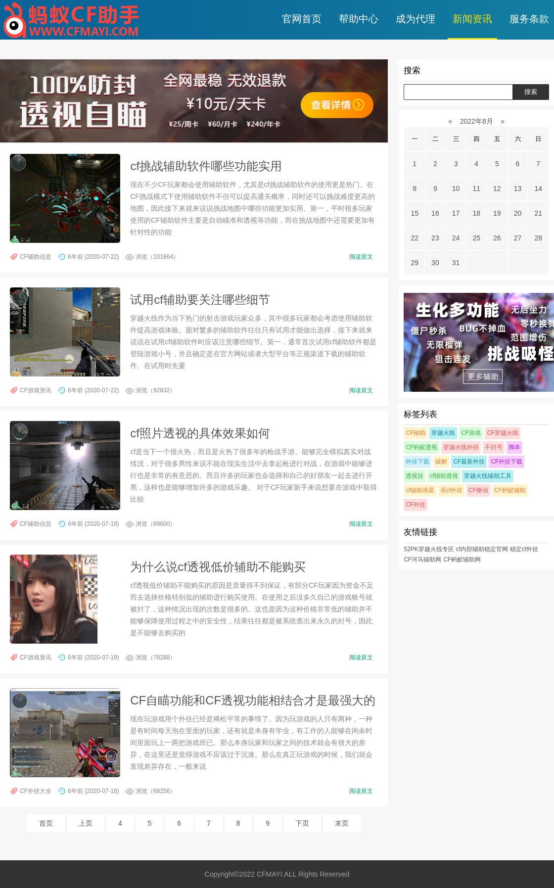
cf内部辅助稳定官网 (482, 549)
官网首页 (302, 18)
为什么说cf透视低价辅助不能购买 (218, 566)
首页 (46, 823)
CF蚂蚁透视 (421, 447)
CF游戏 (471, 432)
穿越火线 (443, 432)
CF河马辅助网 (422, 559)
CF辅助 (415, 432)
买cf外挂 (451, 490)
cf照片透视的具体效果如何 (200, 433)
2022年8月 (476, 121)
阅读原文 (361, 256)
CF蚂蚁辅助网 (462, 559)
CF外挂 (415, 504)
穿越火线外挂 (461, 447)
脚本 (514, 447)
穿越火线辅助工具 (487, 475)
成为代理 (415, 18)
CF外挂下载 (506, 461)
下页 (302, 823)
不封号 (494, 447)
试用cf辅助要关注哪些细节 (200, 299)
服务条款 (529, 18)
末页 (342, 823)
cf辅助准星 (420, 490)
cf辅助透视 (443, 475)
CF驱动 (478, 490)
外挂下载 (417, 461)
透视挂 (414, 475)
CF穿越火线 (502, 432)
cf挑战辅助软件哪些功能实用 (206, 166)
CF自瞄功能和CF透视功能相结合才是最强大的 (252, 700)
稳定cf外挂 (524, 549)
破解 (441, 461)
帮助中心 (358, 18)
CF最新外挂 (469, 461)
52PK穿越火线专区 (429, 549)
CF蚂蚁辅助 (510, 490)
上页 (85, 823)
